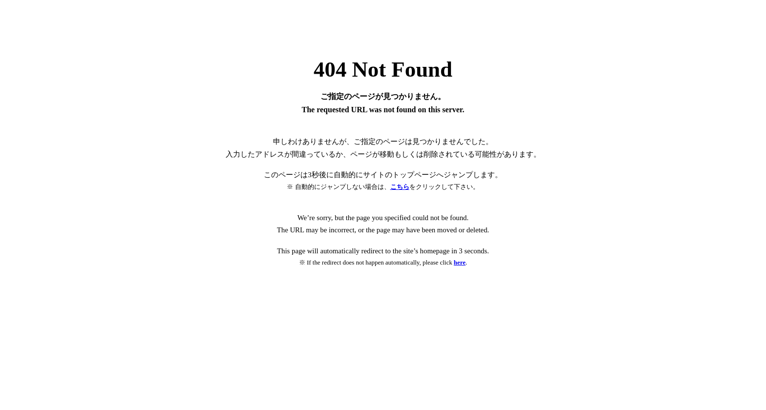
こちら (399, 186)
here (460, 262)
